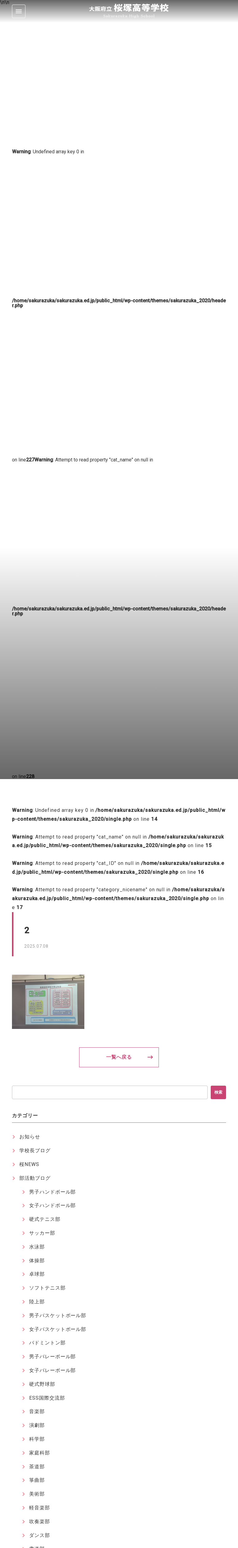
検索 (218, 1092)
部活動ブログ (35, 1178)
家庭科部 (39, 1453)
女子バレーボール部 (52, 1370)
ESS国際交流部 (47, 1398)
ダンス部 (39, 1535)
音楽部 (37, 1411)
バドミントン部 (47, 1343)
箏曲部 (37, 1480)
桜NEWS (29, 1164)
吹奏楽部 (39, 1521)
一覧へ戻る (119, 1057)
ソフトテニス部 (47, 1288)
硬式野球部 (42, 1384)
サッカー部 (42, 1233)
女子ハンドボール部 (52, 1205)
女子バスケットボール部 (57, 1329)
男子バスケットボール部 (57, 1315)
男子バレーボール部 (52, 1356)
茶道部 (37, 1467)
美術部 (37, 1494)
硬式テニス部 (44, 1219)
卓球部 (37, 1274)
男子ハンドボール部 (52, 1192)
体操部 (37, 1260)
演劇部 (37, 1425)
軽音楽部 (39, 1508)
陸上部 (37, 1302)
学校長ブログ (35, 1150)
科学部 (37, 1439)
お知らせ (29, 1137)
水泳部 (37, 1247)
